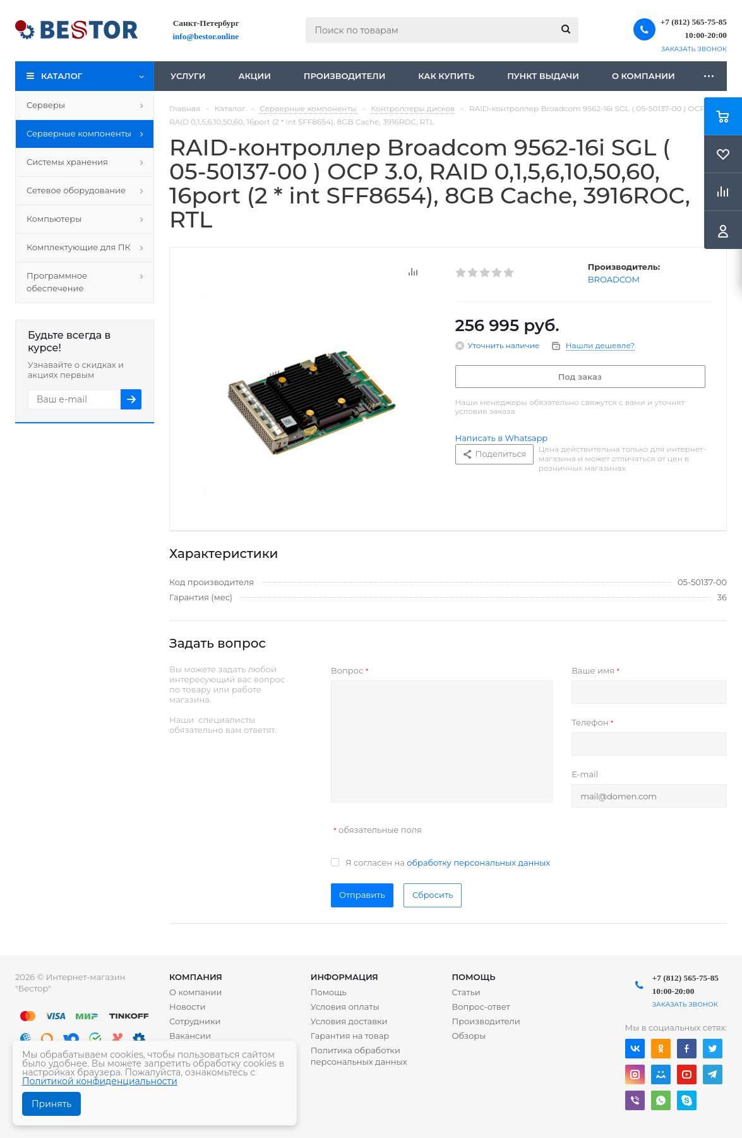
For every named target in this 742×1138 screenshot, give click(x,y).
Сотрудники (195, 1021)
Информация (344, 977)
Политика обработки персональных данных (359, 1056)
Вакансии (190, 1036)
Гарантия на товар (350, 1036)
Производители (345, 76)
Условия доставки (349, 1021)
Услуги (188, 76)
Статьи (466, 992)
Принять (51, 1104)
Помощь (473, 977)
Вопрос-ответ (481, 1007)
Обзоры (469, 1036)
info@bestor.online (206, 36)
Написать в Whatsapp (501, 438)
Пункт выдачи (543, 76)
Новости (187, 1007)
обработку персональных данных (478, 862)
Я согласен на (447, 862)
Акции (254, 76)
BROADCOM (614, 279)
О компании (643, 76)
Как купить (446, 76)
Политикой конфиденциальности (99, 1081)
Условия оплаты (345, 1007)
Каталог (61, 76)
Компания (195, 977)
